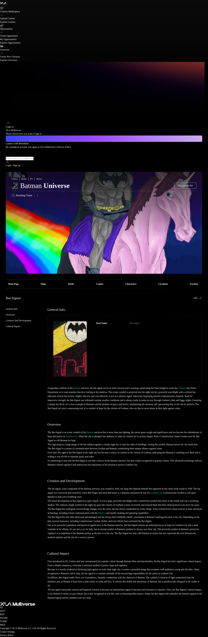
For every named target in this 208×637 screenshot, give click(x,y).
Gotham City (71, 436)
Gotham (181, 388)
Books (71, 284)
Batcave (102, 513)
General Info (11, 309)
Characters (130, 284)
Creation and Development (18, 320)
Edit (198, 298)
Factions (194, 284)
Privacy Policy (64, 147)
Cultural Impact (13, 326)
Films (43, 284)
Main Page (13, 284)
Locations (163, 284)
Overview (10, 315)
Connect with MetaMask (17, 143)
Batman (76, 388)
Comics (99, 284)
